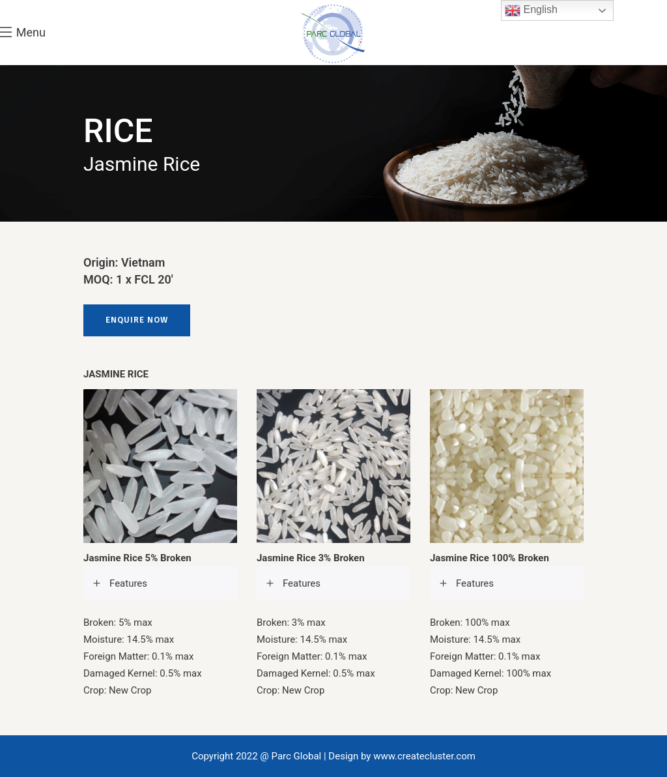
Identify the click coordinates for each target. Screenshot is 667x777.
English (531, 10)
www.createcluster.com (424, 756)
